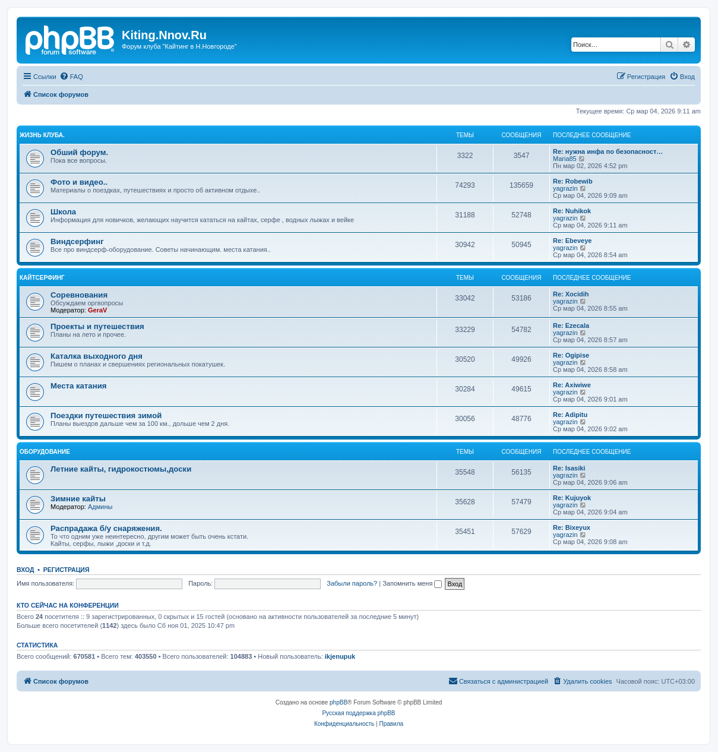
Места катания (78, 385)
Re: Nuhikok (572, 210)
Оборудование (45, 451)
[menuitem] (71, 76)
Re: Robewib (573, 181)
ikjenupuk (340, 656)
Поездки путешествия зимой (106, 415)
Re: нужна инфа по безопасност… (608, 151)
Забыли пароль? (352, 583)
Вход (25, 569)
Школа (63, 211)
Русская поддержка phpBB (358, 713)
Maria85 (565, 158)
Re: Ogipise (571, 355)
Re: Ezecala (571, 325)
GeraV (97, 310)
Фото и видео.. (78, 182)
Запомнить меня (412, 583)
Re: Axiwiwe (572, 384)
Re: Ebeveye (572, 240)
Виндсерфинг (77, 241)
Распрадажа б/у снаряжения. (106, 528)
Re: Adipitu (570, 414)
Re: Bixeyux (571, 527)
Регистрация (66, 569)
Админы (100, 506)
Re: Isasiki (569, 468)
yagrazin (565, 188)
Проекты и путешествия (97, 326)
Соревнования (78, 294)
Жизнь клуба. (42, 135)
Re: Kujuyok (572, 497)
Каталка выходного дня (96, 356)
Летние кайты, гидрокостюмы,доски (120, 469)
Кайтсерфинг (42, 277)
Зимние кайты (78, 498)
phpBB (338, 702)
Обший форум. (79, 152)
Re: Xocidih (571, 294)
